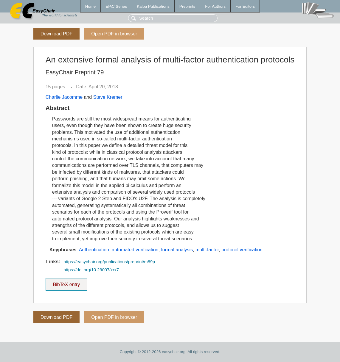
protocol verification (242, 249)
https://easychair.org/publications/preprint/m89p (109, 261)
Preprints (187, 6)
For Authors (215, 6)
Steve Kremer (107, 97)
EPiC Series (116, 6)
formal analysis (177, 249)
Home (90, 6)
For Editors (245, 6)
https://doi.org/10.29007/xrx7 (91, 269)
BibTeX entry (66, 282)
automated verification (135, 249)
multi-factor (207, 249)
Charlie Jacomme (64, 97)
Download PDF (57, 33)
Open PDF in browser (114, 33)
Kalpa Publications (153, 6)
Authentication (94, 249)
